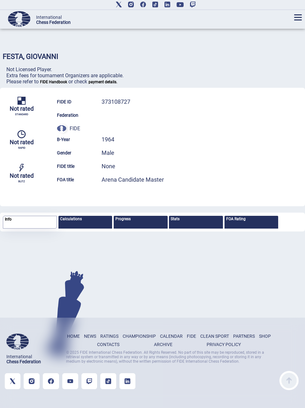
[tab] (30, 222)
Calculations (71, 219)
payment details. (102, 82)
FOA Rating (236, 219)
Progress (123, 219)
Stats (175, 219)
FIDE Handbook (53, 82)
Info (8, 219)
